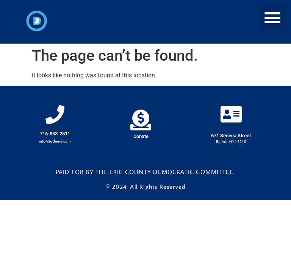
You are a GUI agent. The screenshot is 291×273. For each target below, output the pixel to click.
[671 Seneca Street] (231, 114)
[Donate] (140, 120)
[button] (273, 17)
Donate (141, 136)
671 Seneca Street (231, 135)
